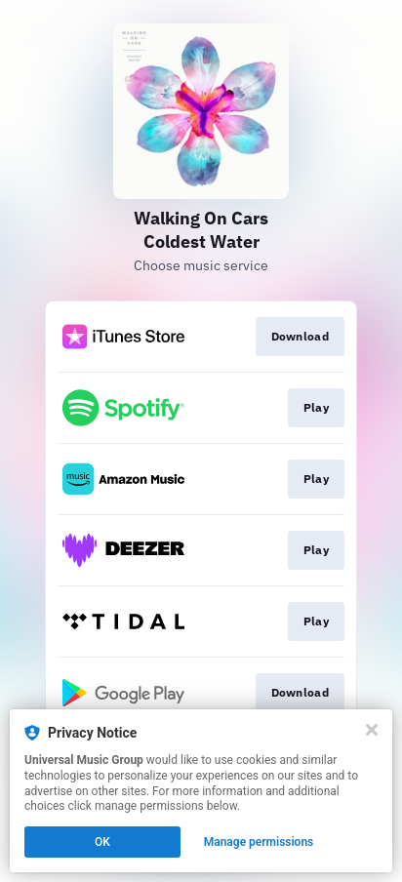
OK (102, 842)
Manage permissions (259, 842)
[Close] (371, 729)
